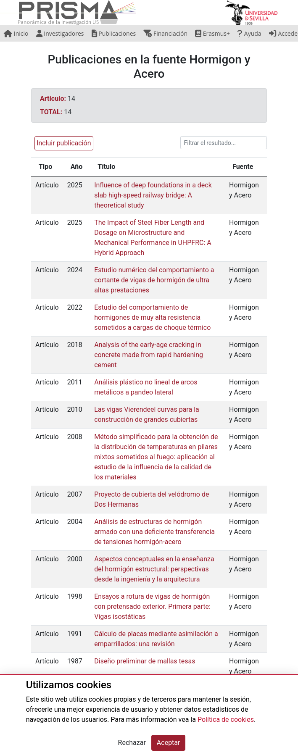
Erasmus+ (212, 33)
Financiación (165, 33)
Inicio (16, 33)
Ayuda (249, 33)
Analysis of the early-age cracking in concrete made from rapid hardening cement (148, 355)
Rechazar (132, 743)
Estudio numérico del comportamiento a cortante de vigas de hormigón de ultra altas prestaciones (154, 280)
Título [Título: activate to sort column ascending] (106, 167)
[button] (62, 143)
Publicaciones (114, 33)
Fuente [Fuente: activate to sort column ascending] (242, 167)
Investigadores (60, 33)
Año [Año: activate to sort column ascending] (77, 167)
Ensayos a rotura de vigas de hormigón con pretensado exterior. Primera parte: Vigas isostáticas (152, 606)
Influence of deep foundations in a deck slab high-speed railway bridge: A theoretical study (153, 195)
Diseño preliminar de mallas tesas (144, 661)
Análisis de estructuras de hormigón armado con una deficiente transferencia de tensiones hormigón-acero (154, 532)
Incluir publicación (64, 143)
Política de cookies (226, 719)
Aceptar (168, 743)
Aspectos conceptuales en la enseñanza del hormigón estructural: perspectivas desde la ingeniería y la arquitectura (154, 569)
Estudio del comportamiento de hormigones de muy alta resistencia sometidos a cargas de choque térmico (152, 317)
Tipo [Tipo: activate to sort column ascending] (45, 167)
